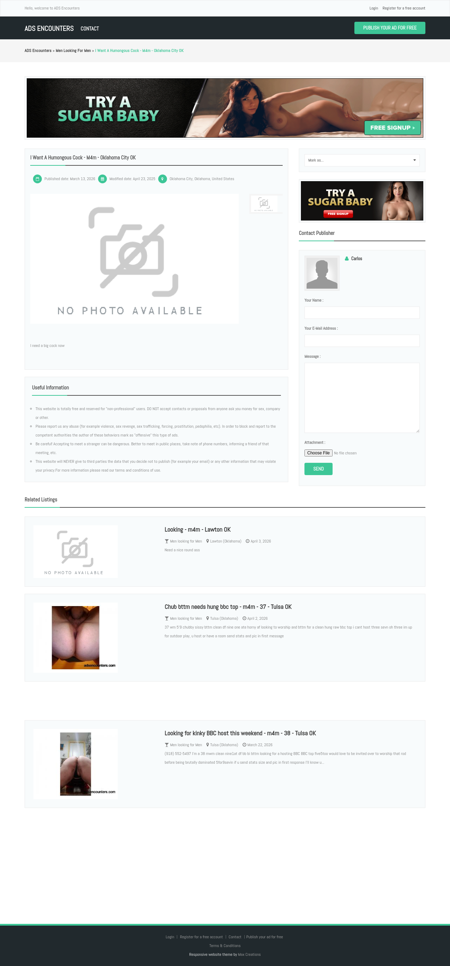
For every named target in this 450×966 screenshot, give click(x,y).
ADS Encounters (49, 28)
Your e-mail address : (321, 328)
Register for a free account (403, 8)
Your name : (313, 300)
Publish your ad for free (390, 28)
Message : (312, 356)
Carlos (356, 259)
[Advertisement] (225, 859)
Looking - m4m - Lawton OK (197, 529)
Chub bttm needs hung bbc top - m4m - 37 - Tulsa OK (228, 607)
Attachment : (314, 442)
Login (373, 8)
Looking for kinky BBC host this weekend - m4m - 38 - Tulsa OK (240, 733)
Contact (90, 28)
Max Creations (249, 954)
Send (318, 469)
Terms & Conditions (224, 945)
